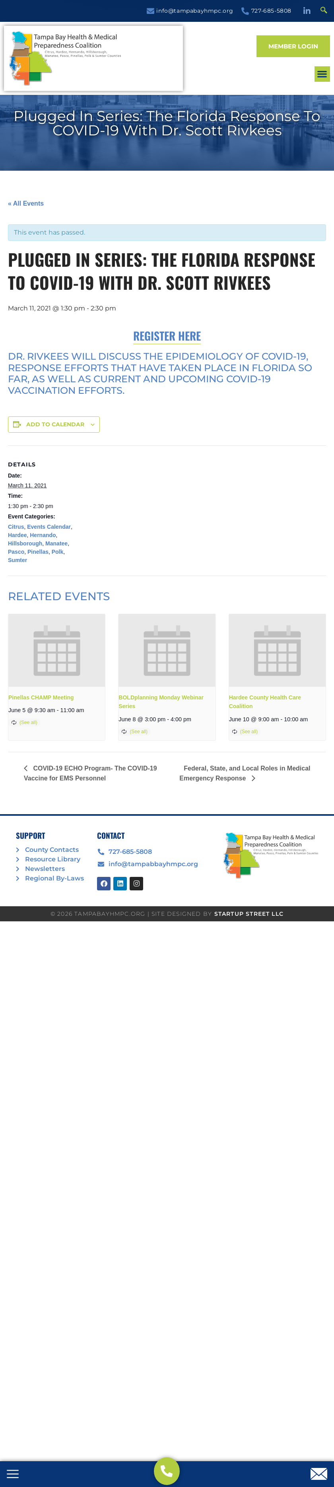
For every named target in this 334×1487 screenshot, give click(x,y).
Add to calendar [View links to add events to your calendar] (55, 424)
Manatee (56, 543)
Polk (58, 552)
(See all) (28, 722)
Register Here (167, 335)
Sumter (17, 560)
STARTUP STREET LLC (249, 913)
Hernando (43, 535)
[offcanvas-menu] (12, 1474)
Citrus (16, 527)
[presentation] (56, 650)
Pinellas (38, 552)
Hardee (17, 535)
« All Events (26, 203)
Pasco (16, 552)
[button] (273, 67)
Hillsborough (25, 543)
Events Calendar (49, 527)
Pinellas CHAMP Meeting (41, 697)
